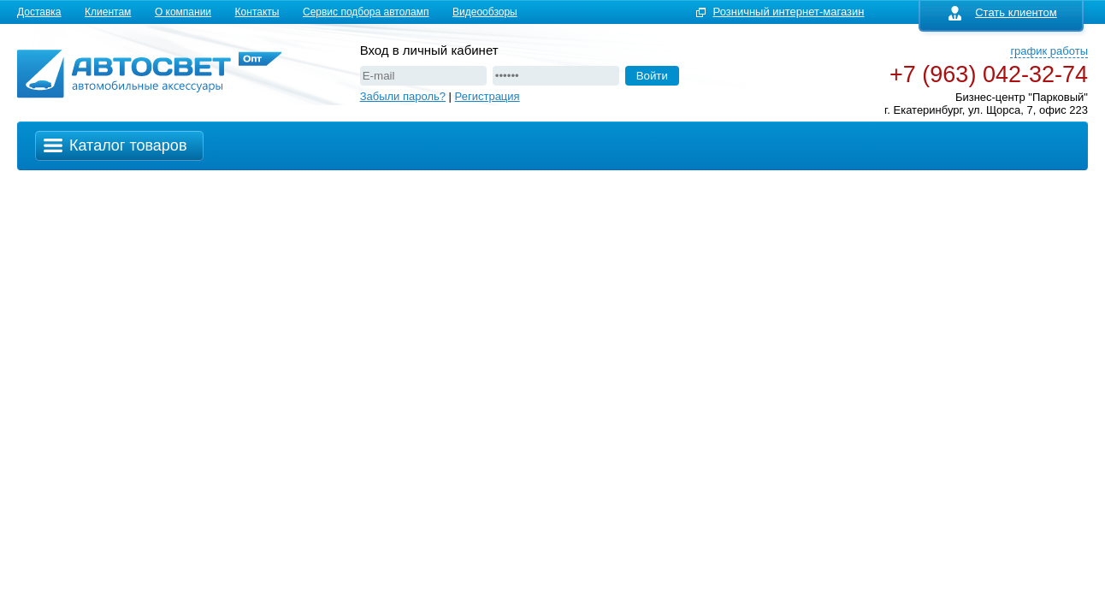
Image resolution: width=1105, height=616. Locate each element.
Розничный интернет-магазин (789, 11)
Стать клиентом (1002, 12)
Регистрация (487, 96)
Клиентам (108, 12)
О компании (183, 12)
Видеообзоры (484, 12)
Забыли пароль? (403, 96)
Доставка (39, 12)
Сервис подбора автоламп (366, 12)
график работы (1049, 50)
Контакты (257, 12)
